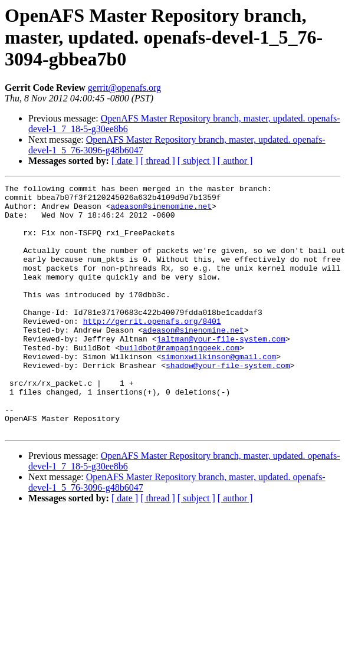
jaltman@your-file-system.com (220, 370)
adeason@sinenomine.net (161, 211)
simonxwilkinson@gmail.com (218, 391)
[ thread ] (157, 161)
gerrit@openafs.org (124, 88)
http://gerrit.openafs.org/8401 (152, 349)
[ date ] (124, 161)
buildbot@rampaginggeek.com (179, 381)
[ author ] (235, 161)
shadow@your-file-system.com (228, 402)
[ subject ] (196, 161)
